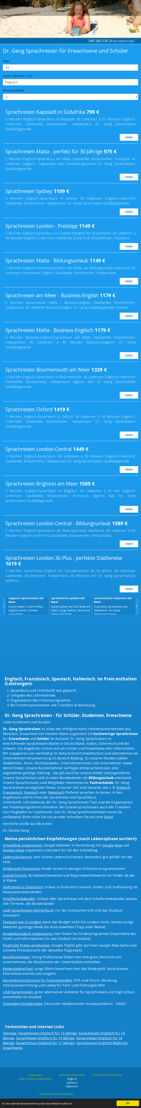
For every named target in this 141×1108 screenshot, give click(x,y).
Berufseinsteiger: (17, 957)
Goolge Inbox (13, 850)
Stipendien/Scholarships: (23, 1003)
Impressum (35, 1075)
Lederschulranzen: (17, 857)
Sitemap (9, 1033)
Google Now (112, 845)
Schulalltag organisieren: (23, 845)
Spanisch (31, 792)
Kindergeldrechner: (18, 968)
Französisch (12, 792)
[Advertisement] (70, 646)
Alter (6, 61)
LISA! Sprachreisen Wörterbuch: (28, 910)
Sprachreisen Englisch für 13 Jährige (47, 1033)
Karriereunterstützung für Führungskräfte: (38, 980)
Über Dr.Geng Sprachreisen (35, 1079)
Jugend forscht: (15, 875)
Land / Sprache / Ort (17, 76)
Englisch (123, 787)
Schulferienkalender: (19, 898)
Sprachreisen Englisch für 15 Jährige (45, 1038)
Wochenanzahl (13, 90)
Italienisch (56, 792)
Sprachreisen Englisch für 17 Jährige (45, 1043)
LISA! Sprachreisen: (18, 992)
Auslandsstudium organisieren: (28, 933)
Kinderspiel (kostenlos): (22, 868)
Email (108, 817)
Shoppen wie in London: (22, 922)
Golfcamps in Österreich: (23, 887)
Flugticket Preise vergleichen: (26, 945)
